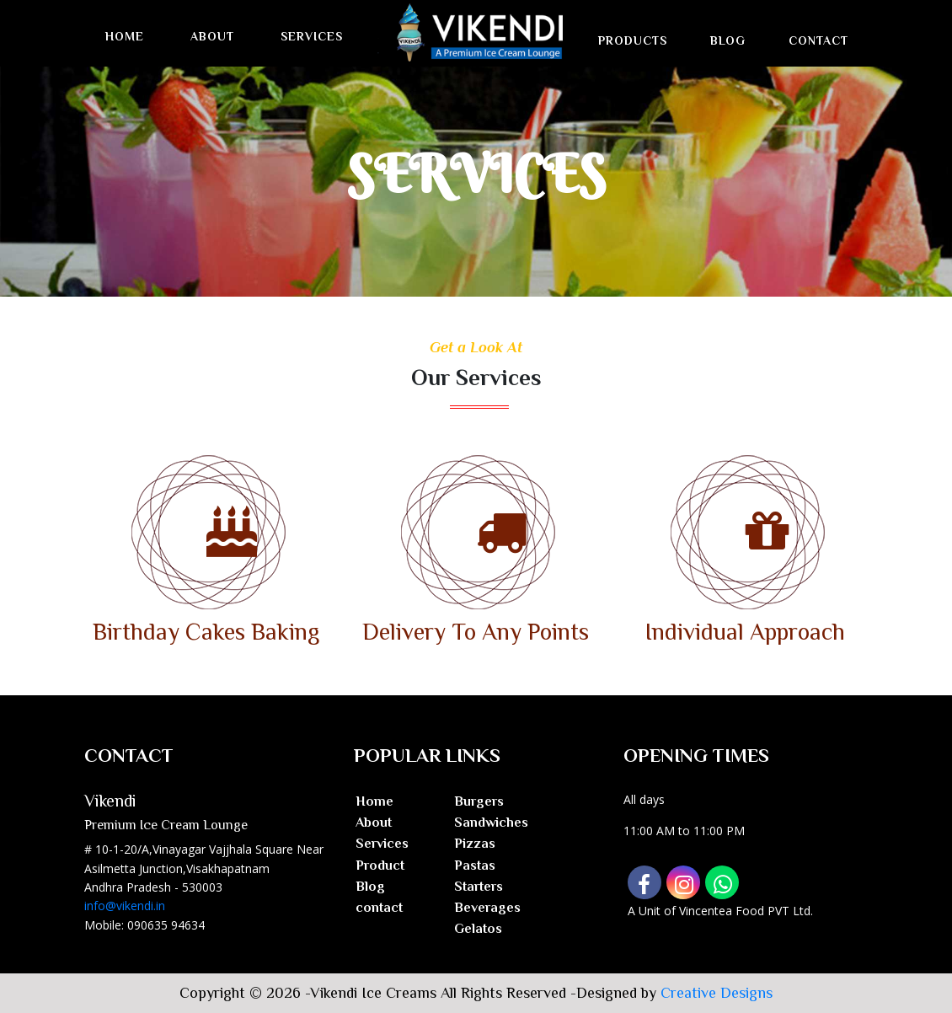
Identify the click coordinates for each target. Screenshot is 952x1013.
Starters (478, 886)
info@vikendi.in (124, 906)
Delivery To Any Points (475, 632)
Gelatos (478, 928)
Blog (728, 40)
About (212, 36)
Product (380, 865)
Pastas (474, 865)
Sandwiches (491, 822)
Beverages (487, 907)
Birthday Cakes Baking (206, 632)
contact (379, 907)
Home (124, 36)
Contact (818, 40)
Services (312, 36)
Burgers (479, 801)
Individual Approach (745, 632)
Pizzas (474, 843)
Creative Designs (717, 992)
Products (632, 40)
